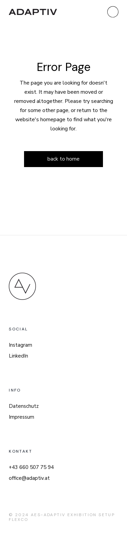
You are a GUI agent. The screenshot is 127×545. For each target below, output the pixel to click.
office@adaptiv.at (29, 478)
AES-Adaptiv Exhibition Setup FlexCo (62, 517)
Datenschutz (24, 406)
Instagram (20, 345)
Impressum (21, 417)
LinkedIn (18, 355)
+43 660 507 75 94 (31, 467)
